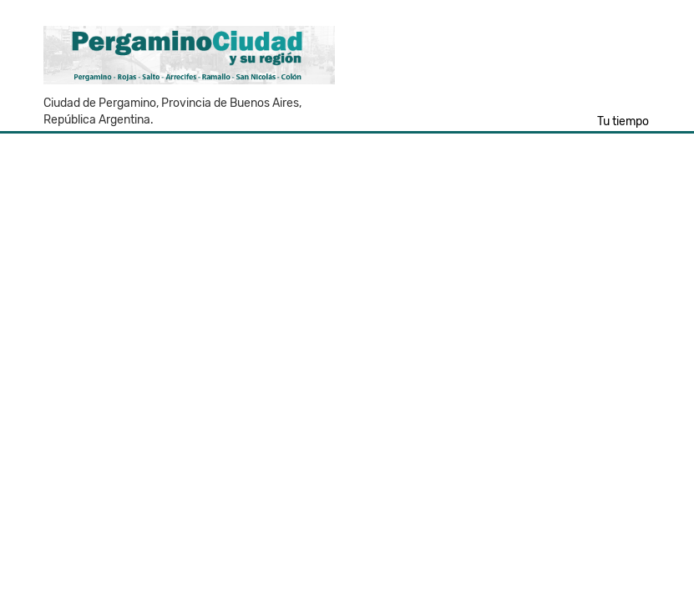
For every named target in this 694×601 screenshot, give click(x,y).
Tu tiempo (623, 121)
